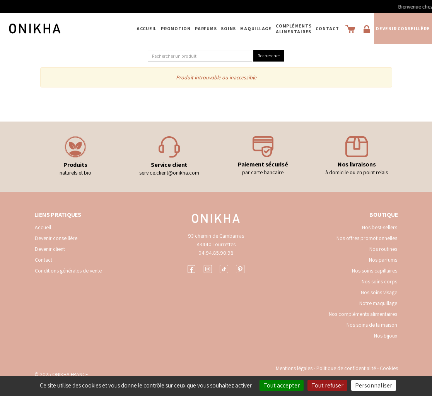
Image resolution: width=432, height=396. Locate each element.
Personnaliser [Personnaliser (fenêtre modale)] (373, 385)
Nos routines (383, 248)
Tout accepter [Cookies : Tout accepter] (281, 385)
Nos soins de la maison (372, 324)
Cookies (389, 368)
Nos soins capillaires (374, 270)
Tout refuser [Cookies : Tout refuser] (327, 385)
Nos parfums (383, 259)
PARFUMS (206, 28)
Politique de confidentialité (346, 368)
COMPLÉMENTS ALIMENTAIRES (293, 28)
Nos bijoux (385, 335)
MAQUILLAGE (255, 28)
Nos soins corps (379, 281)
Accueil (147, 28)
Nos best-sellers (379, 227)
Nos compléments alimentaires (363, 313)
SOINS (228, 28)
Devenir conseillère (403, 28)
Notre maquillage (378, 303)
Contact (327, 28)
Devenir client (50, 248)
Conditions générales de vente (68, 270)
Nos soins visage (379, 292)
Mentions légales (294, 368)
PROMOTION (176, 28)
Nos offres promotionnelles (366, 238)
